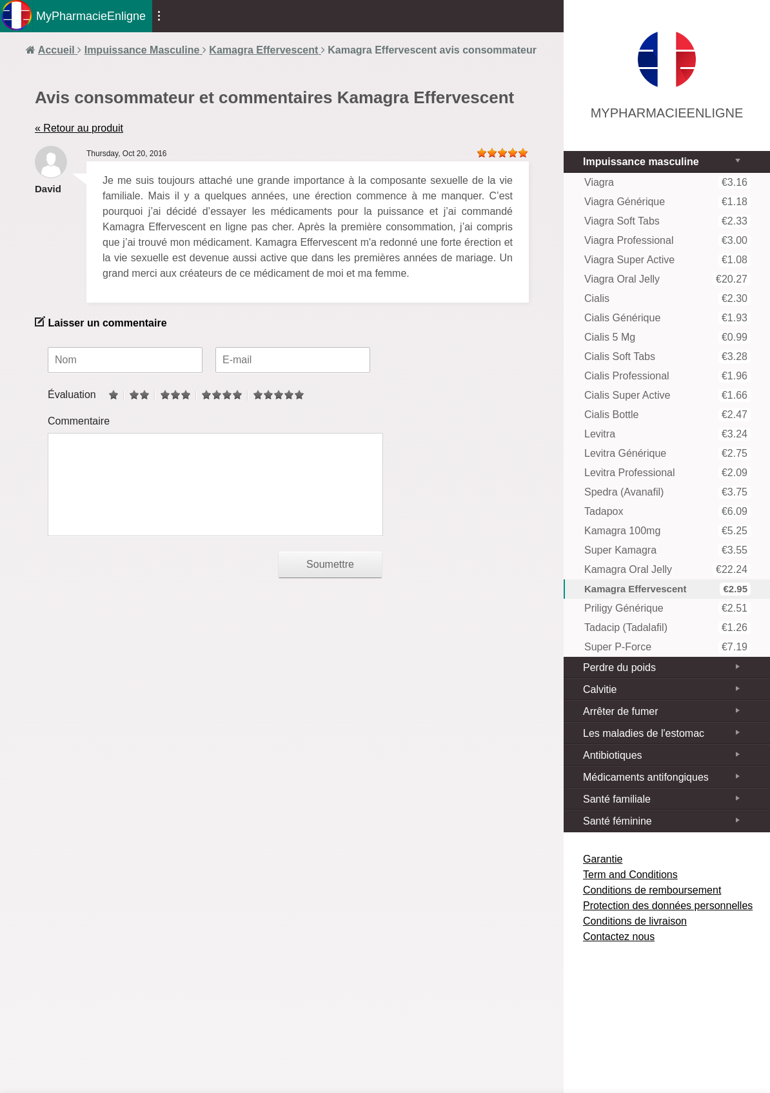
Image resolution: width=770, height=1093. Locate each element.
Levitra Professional (667, 472)
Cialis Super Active (667, 395)
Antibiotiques (612, 755)
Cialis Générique (667, 318)
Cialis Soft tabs (667, 356)
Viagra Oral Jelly (667, 279)
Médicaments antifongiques (646, 777)
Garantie (602, 859)
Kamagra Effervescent (667, 589)
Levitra (667, 434)
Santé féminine (617, 821)
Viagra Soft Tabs (667, 221)
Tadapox (667, 511)
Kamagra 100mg (667, 531)
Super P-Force (667, 647)
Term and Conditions (630, 874)
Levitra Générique (667, 453)
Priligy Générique (667, 608)
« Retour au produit (79, 128)
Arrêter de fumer (620, 711)
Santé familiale (617, 799)
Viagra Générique (667, 202)
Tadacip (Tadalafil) (667, 627)
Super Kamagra (667, 550)
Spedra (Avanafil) (667, 492)
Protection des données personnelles (668, 905)
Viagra (667, 182)
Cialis (667, 298)
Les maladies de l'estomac (643, 733)
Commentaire (79, 421)
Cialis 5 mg (667, 337)
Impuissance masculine (641, 161)
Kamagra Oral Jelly (667, 569)
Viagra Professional (667, 240)
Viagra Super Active (667, 260)
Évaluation (72, 394)
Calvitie (600, 689)
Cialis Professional (667, 376)
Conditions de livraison (635, 921)
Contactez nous (619, 936)
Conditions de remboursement (652, 890)
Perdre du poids (619, 667)
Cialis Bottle (667, 414)
